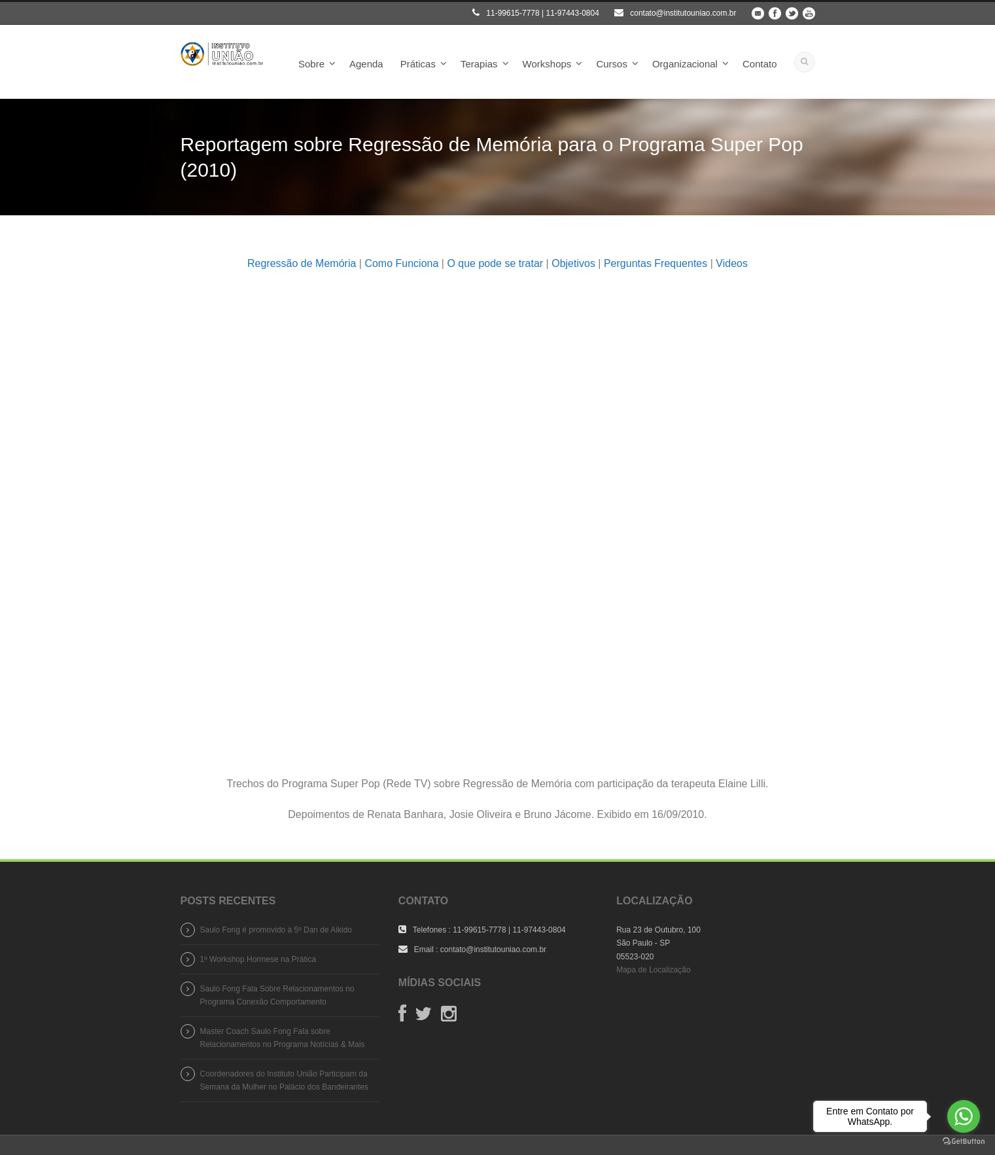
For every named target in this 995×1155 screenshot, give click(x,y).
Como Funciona (401, 263)
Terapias (479, 63)
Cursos (611, 63)
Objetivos (573, 263)
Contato (759, 63)
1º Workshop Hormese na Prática (258, 959)
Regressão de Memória (301, 263)
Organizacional (685, 63)
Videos (732, 263)
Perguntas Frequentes (655, 263)
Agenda (366, 63)
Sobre (311, 63)
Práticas (418, 63)
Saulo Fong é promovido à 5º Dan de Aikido (276, 929)
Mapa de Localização (653, 969)
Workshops (547, 63)
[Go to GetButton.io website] (964, 1141)
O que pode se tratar (495, 263)
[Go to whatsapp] (963, 1116)
